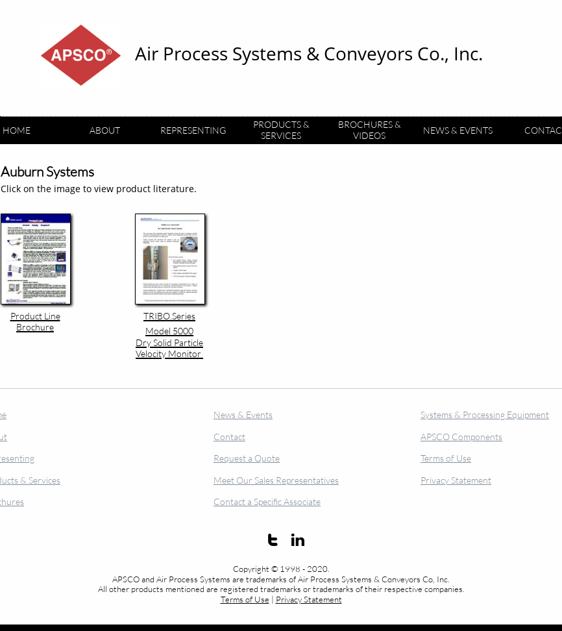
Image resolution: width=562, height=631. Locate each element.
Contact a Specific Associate (267, 501)
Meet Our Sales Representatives (276, 480)
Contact (229, 436)
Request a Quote (247, 458)
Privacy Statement (309, 599)
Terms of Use (245, 599)
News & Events (243, 414)
